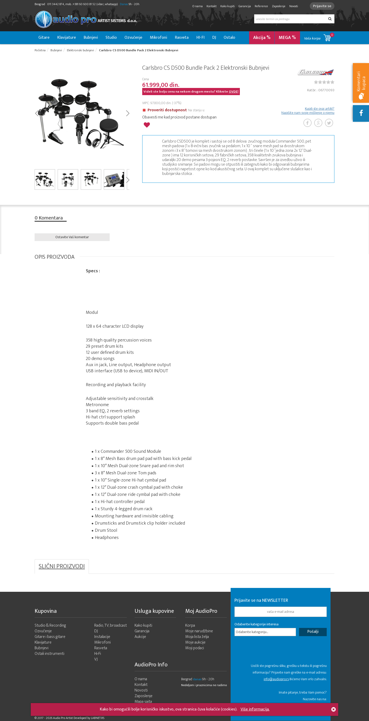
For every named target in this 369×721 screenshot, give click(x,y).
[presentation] (273, 653)
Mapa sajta (143, 701)
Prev (36, 113)
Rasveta (182, 37)
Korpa (190, 625)
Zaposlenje (278, 6)
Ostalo (229, 37)
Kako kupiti (227, 6)
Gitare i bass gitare (50, 637)
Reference (260, 6)
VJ (96, 659)
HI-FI (200, 37)
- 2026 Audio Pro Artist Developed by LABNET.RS (74, 717)
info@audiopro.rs (276, 679)
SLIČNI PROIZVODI (62, 567)
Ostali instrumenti (49, 653)
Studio (111, 37)
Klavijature (66, 37)
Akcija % (262, 38)
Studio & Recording (50, 625)
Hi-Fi (97, 653)
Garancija (244, 6)
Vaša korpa (319, 36)
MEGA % (287, 38)
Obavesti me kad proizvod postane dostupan (179, 117)
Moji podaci (194, 648)
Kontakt (211, 6)
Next (127, 113)
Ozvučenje (133, 37)
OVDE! (234, 91)
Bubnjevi (91, 37)
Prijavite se (322, 6)
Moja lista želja (197, 637)
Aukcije (140, 637)
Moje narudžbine (199, 631)
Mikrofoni (158, 37)
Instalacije (102, 637)
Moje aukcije (195, 642)
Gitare (43, 37)
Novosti (293, 6)
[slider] (324, 82)
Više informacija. (255, 709)
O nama (197, 6)
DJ (214, 37)
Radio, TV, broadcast (110, 625)
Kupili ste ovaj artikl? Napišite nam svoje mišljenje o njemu (307, 111)
